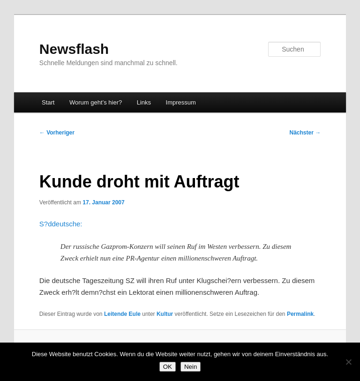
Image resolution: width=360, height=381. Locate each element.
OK (167, 366)
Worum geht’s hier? (95, 102)
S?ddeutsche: (60, 224)
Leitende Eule (122, 314)
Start (48, 102)
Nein (190, 366)
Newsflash (74, 49)
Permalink (300, 314)
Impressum (181, 102)
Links (144, 102)
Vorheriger (57, 132)
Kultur (165, 314)
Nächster (305, 132)
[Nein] (348, 361)
